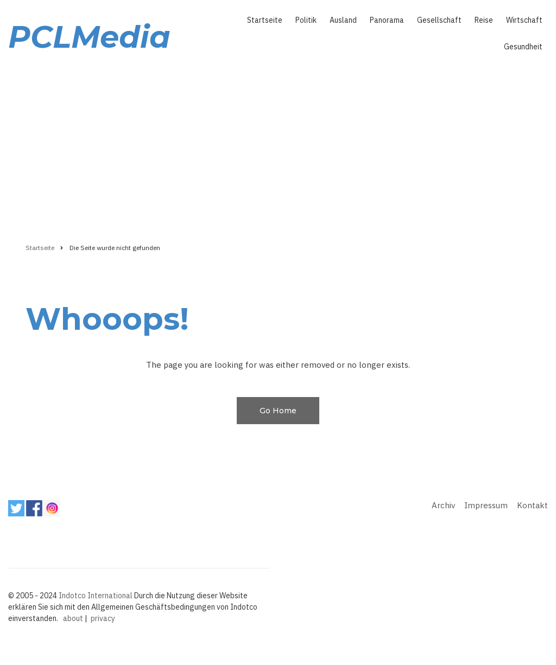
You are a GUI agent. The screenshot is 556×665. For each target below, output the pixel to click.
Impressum (486, 505)
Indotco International (95, 595)
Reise (484, 20)
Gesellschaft (439, 20)
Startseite (264, 20)
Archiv (443, 505)
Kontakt (532, 505)
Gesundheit (523, 47)
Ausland (343, 20)
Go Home (278, 410)
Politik (306, 20)
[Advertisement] (278, 145)
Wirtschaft (524, 20)
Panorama (387, 20)
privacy (103, 618)
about (73, 618)
